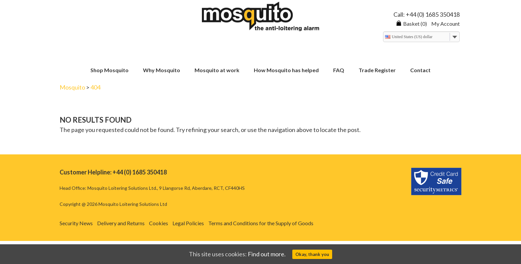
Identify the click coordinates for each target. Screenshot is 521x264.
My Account (445, 23)
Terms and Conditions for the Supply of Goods (260, 223)
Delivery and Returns (121, 223)
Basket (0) (411, 23)
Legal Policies (188, 223)
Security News (76, 223)
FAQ (338, 70)
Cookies (158, 223)
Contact (420, 70)
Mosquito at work (217, 70)
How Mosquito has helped (286, 70)
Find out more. (267, 254)
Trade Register (377, 70)
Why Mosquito (161, 70)
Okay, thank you (312, 254)
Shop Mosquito (109, 70)
